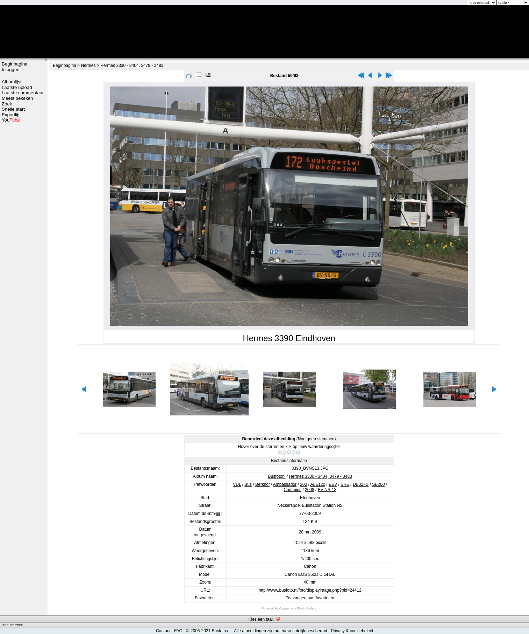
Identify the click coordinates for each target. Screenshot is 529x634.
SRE (345, 484)
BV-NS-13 (327, 489)
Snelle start (13, 109)
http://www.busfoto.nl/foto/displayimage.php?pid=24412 (310, 590)
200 (303, 484)
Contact (163, 630)
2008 (309, 489)
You (11, 120)
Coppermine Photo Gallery (297, 608)
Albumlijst (11, 81)
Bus (248, 484)
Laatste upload (17, 87)
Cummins (292, 489)
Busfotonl (277, 476)
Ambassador (284, 484)
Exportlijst (12, 114)
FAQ (178, 630)
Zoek (7, 103)
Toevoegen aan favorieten (310, 597)
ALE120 (317, 484)
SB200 (378, 484)
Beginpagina (14, 64)
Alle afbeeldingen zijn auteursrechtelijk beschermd (280, 630)
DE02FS (361, 484)
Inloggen (11, 69)
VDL (237, 484)
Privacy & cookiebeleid (352, 630)
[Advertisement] (23, 234)
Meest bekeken (17, 98)
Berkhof (262, 484)
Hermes (88, 65)
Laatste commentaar (23, 92)
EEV (333, 484)
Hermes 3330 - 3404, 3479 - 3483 (131, 65)
